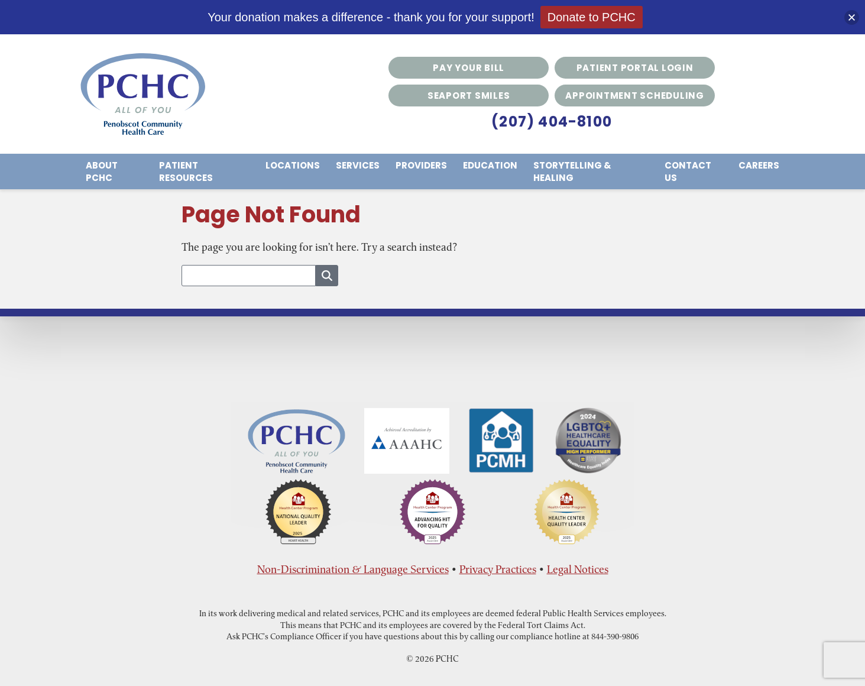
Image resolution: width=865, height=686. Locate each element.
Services (358, 165)
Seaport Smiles (468, 95)
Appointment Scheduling (634, 95)
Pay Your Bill (468, 68)
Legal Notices (577, 569)
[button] (851, 17)
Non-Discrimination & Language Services (353, 569)
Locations (292, 165)
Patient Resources (186, 171)
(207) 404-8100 (551, 121)
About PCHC (102, 171)
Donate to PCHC (591, 17)
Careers (758, 165)
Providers (421, 165)
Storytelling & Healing (572, 171)
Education (490, 165)
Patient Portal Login (635, 68)
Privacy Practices (497, 569)
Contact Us (688, 171)
